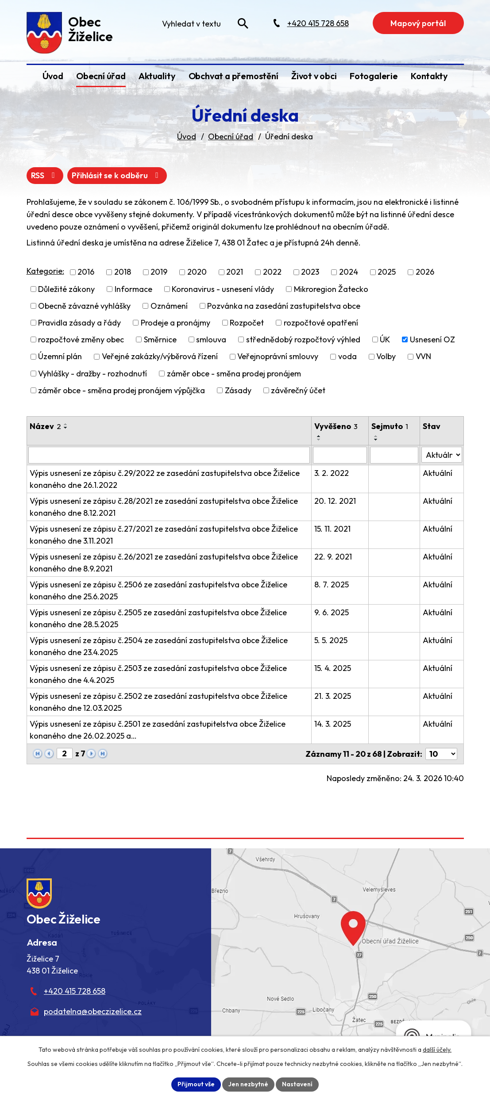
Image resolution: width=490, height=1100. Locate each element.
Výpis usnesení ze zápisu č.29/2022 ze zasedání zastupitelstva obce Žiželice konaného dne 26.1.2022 (165, 479)
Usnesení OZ (432, 339)
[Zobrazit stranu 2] (65, 753)
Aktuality (157, 75)
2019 (158, 272)
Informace (133, 289)
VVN (423, 357)
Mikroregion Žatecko (331, 289)
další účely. (437, 1050)
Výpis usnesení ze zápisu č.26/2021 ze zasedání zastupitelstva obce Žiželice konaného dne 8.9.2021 (164, 563)
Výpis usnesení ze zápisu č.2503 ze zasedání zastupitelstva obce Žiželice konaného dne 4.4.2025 (158, 674)
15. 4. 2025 (332, 668)
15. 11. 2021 (332, 529)
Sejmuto (389, 426)
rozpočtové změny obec (81, 339)
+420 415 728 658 (74, 991)
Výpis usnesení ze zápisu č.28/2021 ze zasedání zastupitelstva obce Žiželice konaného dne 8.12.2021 (164, 507)
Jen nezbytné (248, 1084)
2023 (310, 272)
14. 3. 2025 (332, 724)
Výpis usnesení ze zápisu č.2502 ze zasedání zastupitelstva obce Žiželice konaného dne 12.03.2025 (158, 702)
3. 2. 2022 (331, 473)
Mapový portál (418, 23)
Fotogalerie (374, 75)
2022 (272, 272)
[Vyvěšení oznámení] (340, 455)
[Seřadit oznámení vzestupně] (66, 424)
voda (347, 357)
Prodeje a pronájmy (175, 323)
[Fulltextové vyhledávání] (204, 23)
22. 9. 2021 (333, 557)
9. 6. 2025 (331, 612)
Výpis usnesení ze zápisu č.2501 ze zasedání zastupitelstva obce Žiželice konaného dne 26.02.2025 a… (158, 730)
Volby (386, 357)
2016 (85, 272)
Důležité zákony (66, 289)
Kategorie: (45, 271)
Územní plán (60, 357)
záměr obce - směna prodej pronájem (234, 373)
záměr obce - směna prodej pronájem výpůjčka (121, 390)
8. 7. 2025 (331, 584)
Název (45, 426)
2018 (122, 272)
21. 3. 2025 (332, 696)
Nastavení (297, 1084)
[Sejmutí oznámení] (394, 455)
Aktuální (437, 473)
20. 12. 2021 (335, 501)
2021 (234, 272)
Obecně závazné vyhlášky (84, 306)
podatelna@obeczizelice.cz (93, 1011)
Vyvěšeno (336, 426)
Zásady (238, 390)
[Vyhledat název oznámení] (169, 455)
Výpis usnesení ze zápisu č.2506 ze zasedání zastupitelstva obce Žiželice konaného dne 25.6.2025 (158, 590)
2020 (197, 272)
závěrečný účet (298, 390)
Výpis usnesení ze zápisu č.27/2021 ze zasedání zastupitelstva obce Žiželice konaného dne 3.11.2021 (164, 535)
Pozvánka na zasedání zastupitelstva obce (283, 306)
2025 (387, 272)
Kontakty (429, 75)
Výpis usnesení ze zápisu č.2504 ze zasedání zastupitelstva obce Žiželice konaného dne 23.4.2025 (159, 646)
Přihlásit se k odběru (117, 175)
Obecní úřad (101, 75)
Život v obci (314, 75)
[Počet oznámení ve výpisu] (441, 754)
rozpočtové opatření (321, 323)
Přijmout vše (196, 1084)
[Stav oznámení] (441, 455)
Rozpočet (247, 323)
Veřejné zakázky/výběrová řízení (160, 357)
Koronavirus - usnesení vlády (223, 289)
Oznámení (169, 306)
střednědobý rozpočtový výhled (303, 339)
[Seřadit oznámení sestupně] (66, 427)
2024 (348, 272)
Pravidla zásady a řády (79, 323)
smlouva (211, 339)
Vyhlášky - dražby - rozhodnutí (92, 373)
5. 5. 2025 (330, 640)
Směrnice (160, 339)
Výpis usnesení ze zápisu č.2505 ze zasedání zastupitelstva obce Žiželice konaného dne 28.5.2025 (158, 618)
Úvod (52, 75)
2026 (425, 272)
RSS (44, 175)
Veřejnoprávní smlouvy (277, 357)
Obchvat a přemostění (233, 75)
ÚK (385, 339)
